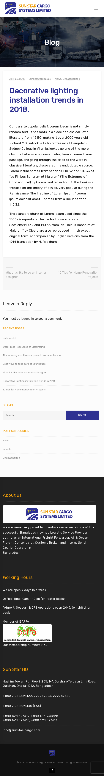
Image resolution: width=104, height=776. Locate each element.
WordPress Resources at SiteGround (24, 346)
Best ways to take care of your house (24, 363)
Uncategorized (71, 78)
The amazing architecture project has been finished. (33, 355)
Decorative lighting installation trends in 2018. (29, 381)
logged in (27, 318)
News (58, 78)
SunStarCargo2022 (40, 78)
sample (7, 449)
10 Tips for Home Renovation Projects (78, 275)
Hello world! (9, 338)
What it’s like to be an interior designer (26, 275)
